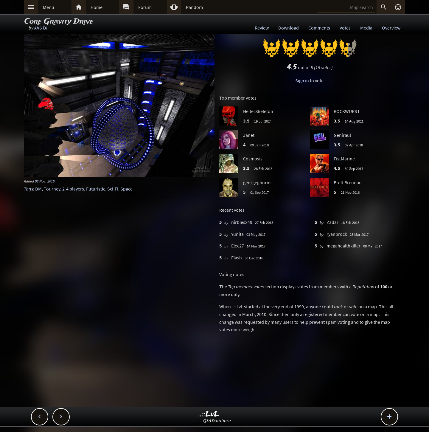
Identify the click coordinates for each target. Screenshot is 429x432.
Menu (48, 7)
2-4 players (73, 189)
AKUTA (40, 28)
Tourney (52, 189)
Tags (28, 189)
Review (262, 28)
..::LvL (209, 414)
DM (38, 189)
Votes (345, 28)
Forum (145, 7)
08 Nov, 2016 (45, 181)
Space (126, 189)
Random (194, 7)
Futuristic (95, 189)
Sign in (302, 80)
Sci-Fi (112, 189)
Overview (391, 28)
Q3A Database (217, 420)
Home (96, 7)
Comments (319, 28)
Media (366, 28)
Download (288, 28)
